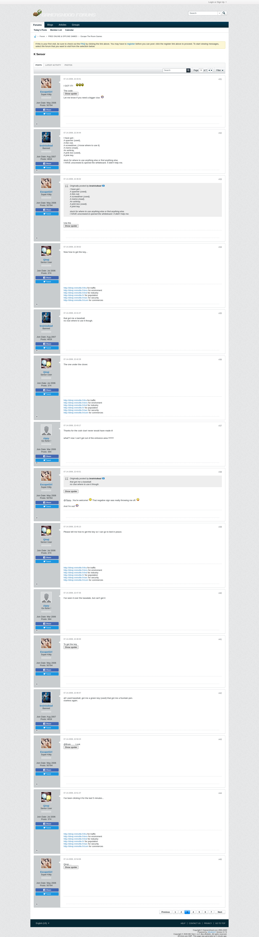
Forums (37, 25)
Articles (62, 24)
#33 (220, 179)
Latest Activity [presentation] (53, 65)
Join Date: (41, 103)
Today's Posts (40, 30)
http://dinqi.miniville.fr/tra (75, 288)
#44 (220, 793)
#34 (220, 247)
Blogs (50, 24)
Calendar (69, 30)
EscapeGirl (46, 91)
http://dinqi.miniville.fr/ (74, 295)
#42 (220, 693)
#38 (220, 472)
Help (183, 923)
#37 (220, 426)
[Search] (204, 13)
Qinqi (46, 259)
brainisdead (46, 145)
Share (47, 109)
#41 (220, 639)
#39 (220, 527)
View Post (103, 186)
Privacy (208, 923)
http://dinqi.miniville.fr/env (76, 290)
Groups (75, 24)
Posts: (43, 105)
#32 (220, 133)
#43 (220, 739)
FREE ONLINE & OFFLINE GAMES (62, 36)
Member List (56, 30)
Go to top (220, 923)
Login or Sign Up (217, 2)
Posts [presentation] (39, 65)
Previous (165, 912)
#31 (220, 79)
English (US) (42, 923)
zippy (46, 438)
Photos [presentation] (68, 65)
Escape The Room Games (91, 36)
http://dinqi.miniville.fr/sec (76, 297)
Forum (42, 36)
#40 (220, 593)
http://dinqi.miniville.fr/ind (75, 293)
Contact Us (195, 923)
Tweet (47, 114)
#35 (220, 313)
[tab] (38, 65)
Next (220, 912)
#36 (220, 359)
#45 (220, 859)
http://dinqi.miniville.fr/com (76, 300)
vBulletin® (212, 932)
